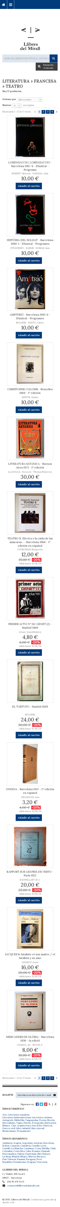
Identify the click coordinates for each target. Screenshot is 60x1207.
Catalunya (29, 1148)
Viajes (19, 1122)
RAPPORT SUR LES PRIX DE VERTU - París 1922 (30, 873)
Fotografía (38, 1122)
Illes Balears (43, 1153)
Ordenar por (9, 99)
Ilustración (50, 1122)
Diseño (27, 1122)
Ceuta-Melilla (42, 1148)
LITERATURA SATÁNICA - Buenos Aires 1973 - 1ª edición (30, 465)
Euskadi (45, 1151)
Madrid (15, 1156)
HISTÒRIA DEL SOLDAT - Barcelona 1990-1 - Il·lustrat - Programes (30, 241)
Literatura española (18, 1114)
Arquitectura (24, 1125)
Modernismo (9, 1131)
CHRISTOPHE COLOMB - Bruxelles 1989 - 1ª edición (30, 391)
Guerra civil (8, 1128)
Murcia (32, 1156)
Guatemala (30, 1153)
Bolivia (5, 1145)
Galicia (20, 1153)
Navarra (41, 1156)
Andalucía (7, 1143)
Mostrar (6, 105)
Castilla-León (39, 1145)
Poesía (42, 1120)
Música (6, 1125)
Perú (39, 1159)
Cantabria (25, 1145)
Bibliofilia (19, 1120)
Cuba (28, 1151)
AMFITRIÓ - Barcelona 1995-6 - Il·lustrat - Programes (30, 316)
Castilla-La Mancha (12, 1148)
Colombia (7, 1151)
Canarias (15, 1145)
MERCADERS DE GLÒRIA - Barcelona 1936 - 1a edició (30, 1038)
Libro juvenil (37, 1128)
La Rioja (6, 1156)
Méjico (24, 1156)
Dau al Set (37, 1125)
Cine (13, 1125)
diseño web (8, 1202)
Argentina (27, 1143)
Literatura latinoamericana (16, 1117)
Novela (51, 1120)
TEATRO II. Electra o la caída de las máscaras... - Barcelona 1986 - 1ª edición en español (30, 542)
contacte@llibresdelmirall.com (23, 1185)
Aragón (17, 1143)
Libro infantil (23, 1128)
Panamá (21, 1159)
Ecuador (36, 1151)
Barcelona (48, 1143)
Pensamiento (24, 1131)
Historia (47, 1125)
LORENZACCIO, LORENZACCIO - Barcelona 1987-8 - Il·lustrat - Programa (30, 166)
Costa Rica (19, 1151)
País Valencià (9, 1159)
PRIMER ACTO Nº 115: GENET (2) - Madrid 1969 (30, 625)
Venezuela (42, 1162)
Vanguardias (31, 1120)
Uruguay (31, 1162)
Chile (53, 1148)
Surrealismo (8, 1122)
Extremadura (9, 1153)
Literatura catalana (42, 1117)
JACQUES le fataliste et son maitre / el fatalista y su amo (30, 956)
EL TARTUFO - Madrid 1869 (30, 706)
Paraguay (31, 1159)
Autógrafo (7, 1120)
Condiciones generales (42, 1199)
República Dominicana (14, 1162)
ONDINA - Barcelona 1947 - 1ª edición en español (30, 791)
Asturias (38, 1143)
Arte (4, 1114)
